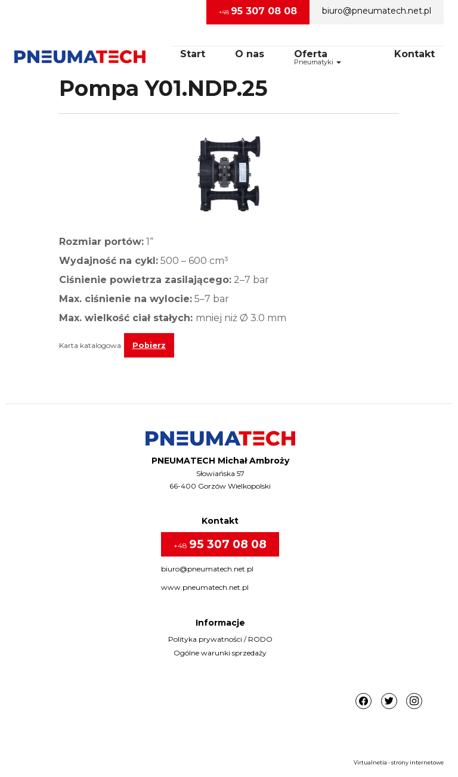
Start (192, 54)
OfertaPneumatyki (317, 57)
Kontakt (414, 54)
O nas (249, 54)
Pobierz (149, 345)
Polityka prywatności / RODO (220, 639)
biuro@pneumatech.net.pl (376, 10)
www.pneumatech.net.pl (205, 587)
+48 (258, 11)
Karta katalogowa (90, 345)
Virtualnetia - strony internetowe (399, 762)
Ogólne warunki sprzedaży (220, 652)
